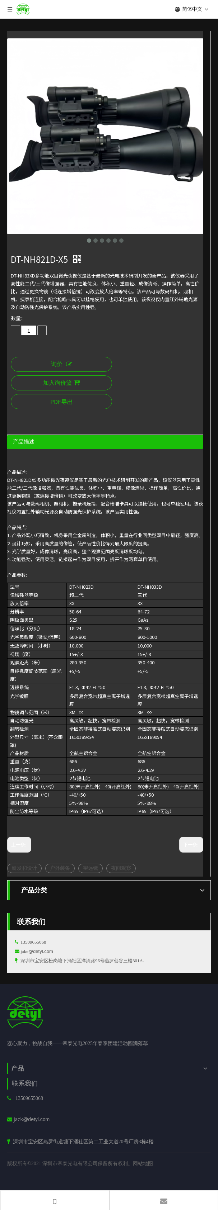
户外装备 (60, 868)
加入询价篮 (61, 382)
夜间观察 (121, 868)
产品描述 (23, 441)
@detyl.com (40, 951)
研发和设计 (24, 868)
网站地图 (143, 1163)
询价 (61, 364)
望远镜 (90, 868)
